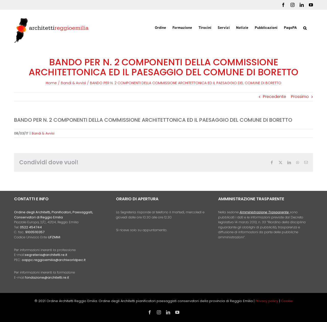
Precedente (274, 97)
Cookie (287, 301)
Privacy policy (267, 301)
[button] (305, 27)
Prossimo (300, 97)
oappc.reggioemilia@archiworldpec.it (54, 259)
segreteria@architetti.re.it (46, 254)
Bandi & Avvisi (43, 133)
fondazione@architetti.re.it (47, 277)
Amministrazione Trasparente (264, 212)
